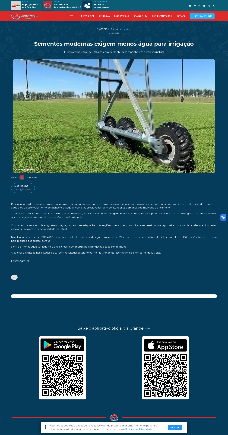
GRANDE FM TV (140, 16)
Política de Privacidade (138, 429)
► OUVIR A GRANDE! (202, 16)
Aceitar (175, 427)
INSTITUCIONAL (87, 16)
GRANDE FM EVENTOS (162, 16)
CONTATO (180, 16)
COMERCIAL (104, 16)
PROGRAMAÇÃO (121, 16)
